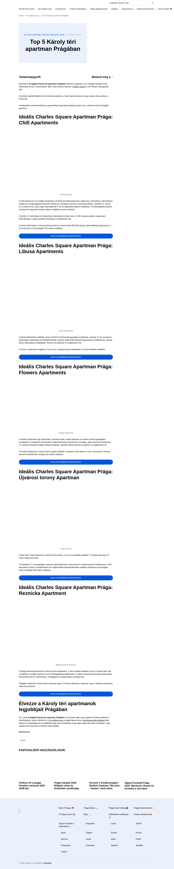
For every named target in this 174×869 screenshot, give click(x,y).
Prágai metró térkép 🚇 (118, 808)
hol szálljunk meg (56, 720)
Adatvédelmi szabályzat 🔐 (119, 815)
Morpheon (48, 863)
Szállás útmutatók (50, 35)
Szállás (23, 740)
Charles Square (78, 87)
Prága (21, 16)
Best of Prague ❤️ (66, 808)
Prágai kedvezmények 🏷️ (144, 808)
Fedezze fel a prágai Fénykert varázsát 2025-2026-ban (32, 785)
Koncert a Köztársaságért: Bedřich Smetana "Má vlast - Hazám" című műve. (104, 785)
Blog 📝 (87, 814)
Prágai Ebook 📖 (91, 808)
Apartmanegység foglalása (93, 720)
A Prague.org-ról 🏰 (67, 814)
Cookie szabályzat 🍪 (143, 814)
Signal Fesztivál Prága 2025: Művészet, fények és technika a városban (139, 786)
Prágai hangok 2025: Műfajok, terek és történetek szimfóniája (66, 785)
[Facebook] (19, 810)
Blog (62, 35)
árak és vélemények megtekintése (66, 236)
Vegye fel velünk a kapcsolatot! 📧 (66, 825)
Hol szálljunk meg (32, 16)
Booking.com (24, 732)
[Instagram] (19, 812)
